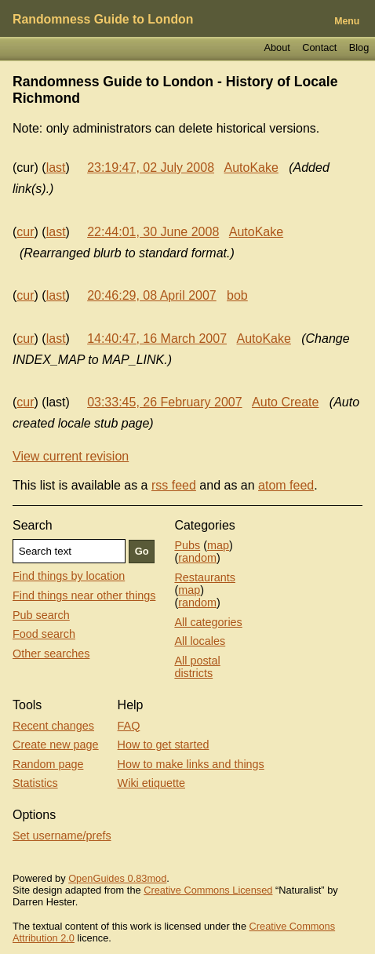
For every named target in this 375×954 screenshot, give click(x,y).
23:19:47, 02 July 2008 (150, 167)
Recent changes (53, 725)
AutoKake (251, 167)
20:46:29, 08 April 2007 (152, 295)
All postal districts (197, 666)
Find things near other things (84, 595)
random (197, 558)
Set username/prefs (62, 835)
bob (237, 295)
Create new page (56, 744)
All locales (199, 641)
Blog (359, 47)
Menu (346, 21)
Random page (48, 764)
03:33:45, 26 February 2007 (164, 402)
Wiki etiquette (151, 783)
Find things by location (69, 576)
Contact (319, 47)
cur (25, 231)
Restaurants (204, 577)
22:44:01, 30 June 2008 (153, 231)
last (56, 167)
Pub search (41, 615)
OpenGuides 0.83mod (117, 878)
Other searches (51, 653)
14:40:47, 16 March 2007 (157, 338)
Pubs (187, 545)
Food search (44, 634)
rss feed (173, 485)
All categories (208, 622)
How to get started (163, 744)
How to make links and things (191, 764)
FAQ (129, 725)
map (218, 545)
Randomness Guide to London (103, 19)
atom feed (286, 485)
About (276, 47)
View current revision (71, 456)
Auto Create (285, 402)
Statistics (35, 783)
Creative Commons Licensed (208, 890)
